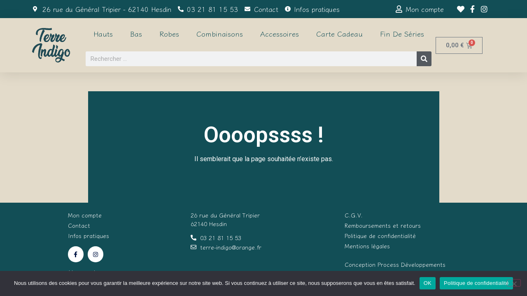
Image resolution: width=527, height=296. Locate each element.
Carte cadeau (339, 33)
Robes (169, 33)
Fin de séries (402, 33)
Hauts (103, 33)
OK (427, 283)
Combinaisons (219, 33)
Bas (136, 33)
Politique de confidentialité (476, 283)
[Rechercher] (424, 58)
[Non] (514, 283)
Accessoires (279, 33)
